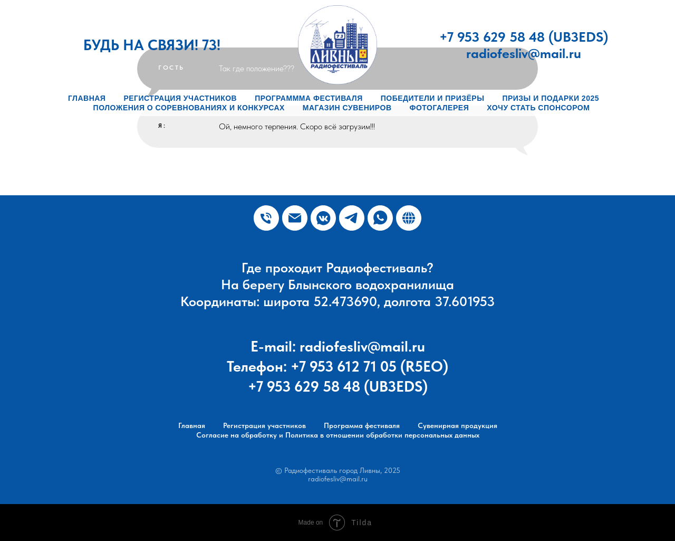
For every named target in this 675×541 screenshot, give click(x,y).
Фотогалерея (439, 107)
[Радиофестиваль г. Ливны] (351, 218)
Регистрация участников (180, 98)
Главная (86, 98)
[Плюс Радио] (323, 218)
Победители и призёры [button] (433, 98)
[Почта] (294, 218)
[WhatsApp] (380, 218)
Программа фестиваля (362, 425)
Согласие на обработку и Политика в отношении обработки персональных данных (337, 435)
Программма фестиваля (309, 98)
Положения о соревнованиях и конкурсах (189, 107)
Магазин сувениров (347, 107)
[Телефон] (266, 218)
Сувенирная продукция (457, 425)
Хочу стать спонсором (538, 107)
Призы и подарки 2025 (550, 98)
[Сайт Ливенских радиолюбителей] (408, 218)
